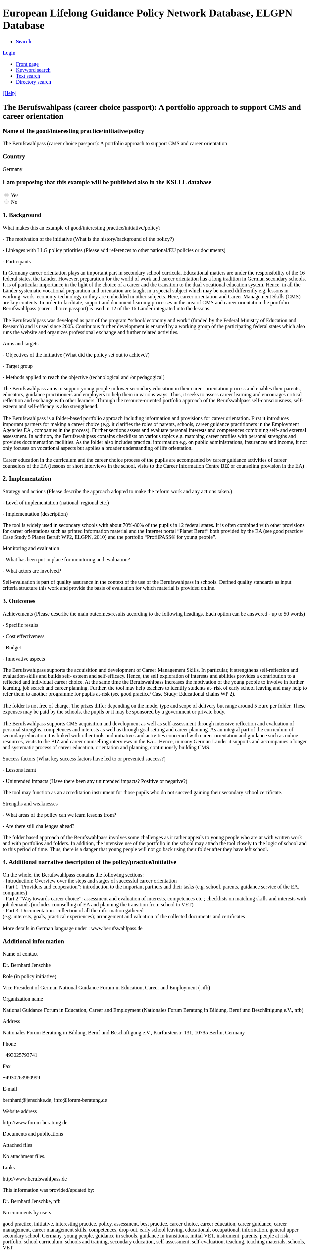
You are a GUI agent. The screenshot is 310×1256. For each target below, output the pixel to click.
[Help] (10, 93)
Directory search (33, 82)
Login (9, 53)
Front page (27, 64)
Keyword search (33, 70)
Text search (28, 76)
